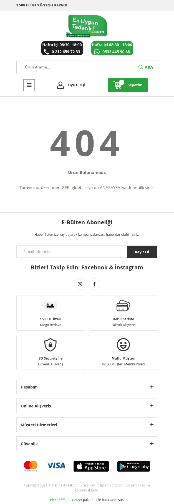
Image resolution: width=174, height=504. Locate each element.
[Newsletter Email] (87, 251)
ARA (145, 67)
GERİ (66, 187)
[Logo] (87, 25)
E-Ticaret (75, 500)
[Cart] (128, 85)
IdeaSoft (57, 500)
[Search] (87, 67)
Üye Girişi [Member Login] (76, 84)
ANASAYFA (110, 187)
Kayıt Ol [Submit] (142, 251)
